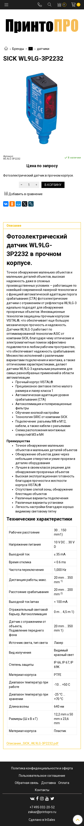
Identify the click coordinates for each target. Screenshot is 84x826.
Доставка (48, 783)
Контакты (42, 790)
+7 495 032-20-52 (42, 807)
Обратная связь (27, 783)
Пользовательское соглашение (42, 775)
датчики (43, 49)
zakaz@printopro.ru (42, 812)
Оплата (63, 783)
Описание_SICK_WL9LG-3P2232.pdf (32, 743)
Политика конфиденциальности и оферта (42, 768)
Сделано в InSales (42, 819)
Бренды (18, 49)
